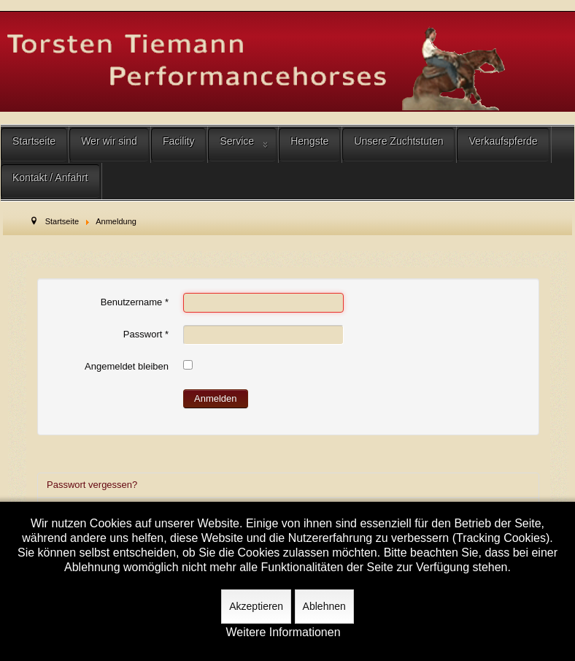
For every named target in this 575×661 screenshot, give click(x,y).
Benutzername (135, 302)
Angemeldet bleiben (127, 366)
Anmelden (215, 398)
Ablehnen (324, 606)
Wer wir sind (109, 141)
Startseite (33, 141)
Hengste (309, 141)
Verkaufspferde (502, 141)
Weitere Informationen (282, 632)
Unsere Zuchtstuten (398, 141)
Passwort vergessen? (92, 484)
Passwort (146, 334)
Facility (179, 141)
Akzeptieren (256, 606)
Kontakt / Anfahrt (50, 177)
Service (237, 141)
